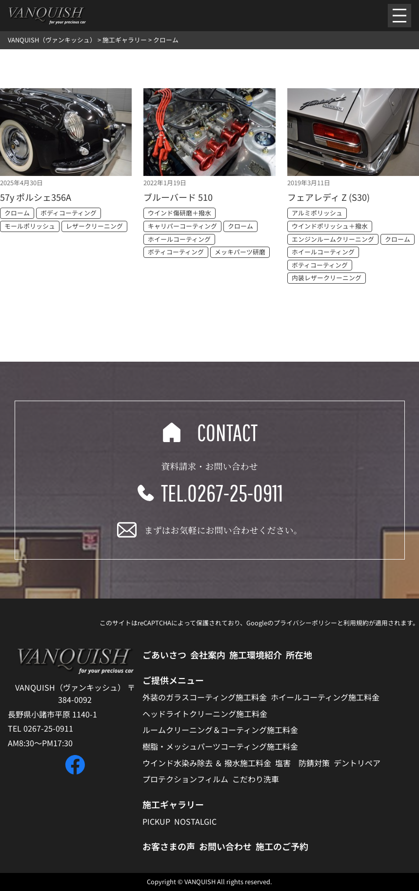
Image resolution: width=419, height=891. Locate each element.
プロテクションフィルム (185, 779)
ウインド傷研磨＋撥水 (179, 212)
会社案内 (207, 654)
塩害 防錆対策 (302, 763)
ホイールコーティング (179, 239)
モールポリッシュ (29, 226)
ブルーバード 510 (178, 197)
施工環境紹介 (255, 654)
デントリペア (357, 763)
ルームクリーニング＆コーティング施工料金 (220, 730)
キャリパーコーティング (182, 226)
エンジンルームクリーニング (333, 239)
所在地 (299, 654)
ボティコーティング (176, 251)
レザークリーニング (94, 226)
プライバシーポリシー (305, 622)
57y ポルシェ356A (35, 197)
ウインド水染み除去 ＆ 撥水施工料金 (206, 763)
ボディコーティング (68, 212)
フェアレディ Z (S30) (328, 197)
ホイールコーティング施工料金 (325, 697)
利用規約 (356, 622)
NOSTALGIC (195, 821)
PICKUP (156, 821)
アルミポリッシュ (317, 212)
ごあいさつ (164, 654)
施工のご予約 (282, 846)
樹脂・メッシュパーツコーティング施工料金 (220, 746)
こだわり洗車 (255, 779)
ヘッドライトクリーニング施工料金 (204, 713)
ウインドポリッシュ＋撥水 (330, 226)
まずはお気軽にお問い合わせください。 (223, 529)
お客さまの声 (168, 846)
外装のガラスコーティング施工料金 (204, 697)
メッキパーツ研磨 (240, 251)
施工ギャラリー (173, 804)
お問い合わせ (225, 846)
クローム (17, 212)
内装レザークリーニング (326, 277)
